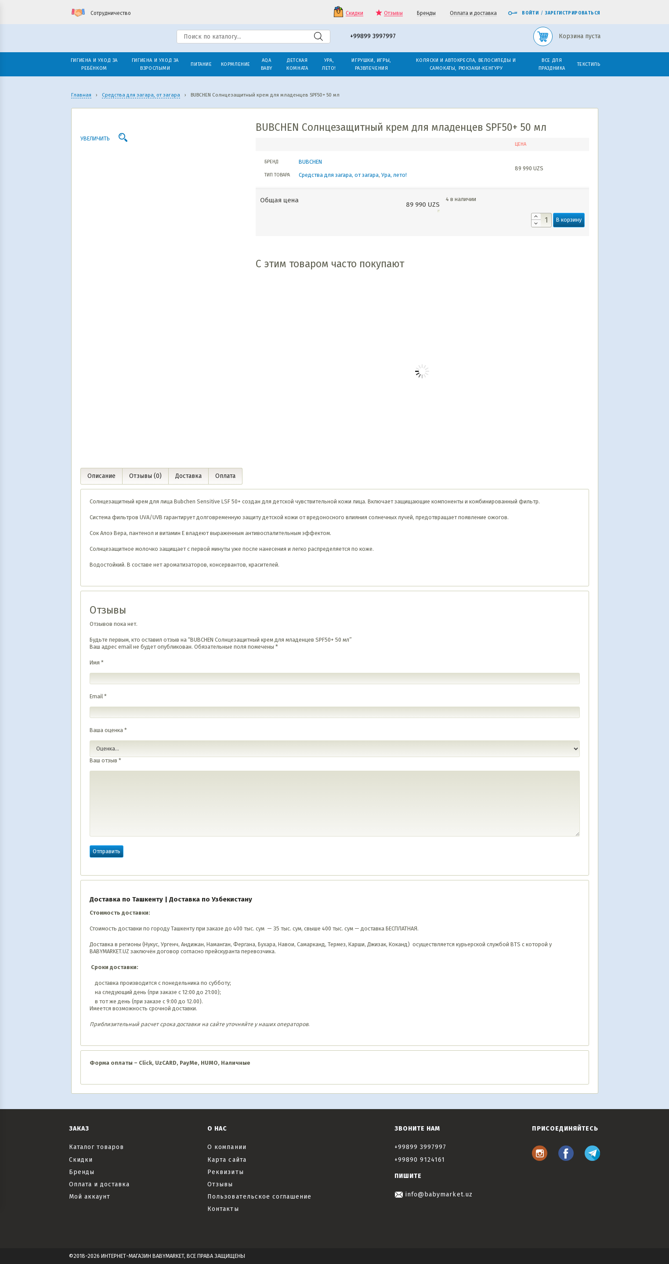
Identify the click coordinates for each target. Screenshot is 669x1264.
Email (98, 696)
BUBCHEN (310, 161)
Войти (523, 13)
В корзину (569, 219)
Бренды (426, 13)
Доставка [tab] (188, 476)
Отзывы (393, 13)
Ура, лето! (394, 175)
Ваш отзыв (105, 760)
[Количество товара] (541, 220)
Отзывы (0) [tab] (145, 476)
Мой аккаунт (90, 1196)
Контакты (223, 1209)
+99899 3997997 (373, 37)
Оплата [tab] (225, 476)
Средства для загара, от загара (339, 175)
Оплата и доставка (473, 13)
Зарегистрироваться (572, 13)
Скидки (354, 13)
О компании (226, 1147)
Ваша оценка (108, 730)
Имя (97, 662)
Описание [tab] (101, 476)
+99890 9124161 (419, 1159)
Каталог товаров (96, 1147)
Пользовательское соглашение (259, 1196)
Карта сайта (226, 1159)
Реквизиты (225, 1172)
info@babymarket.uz (433, 1194)
